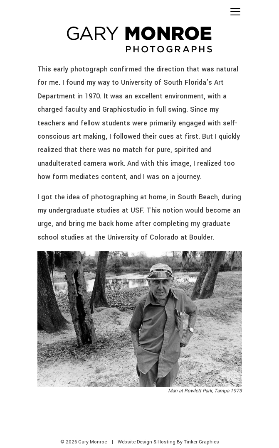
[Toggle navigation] (235, 11)
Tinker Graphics (201, 442)
